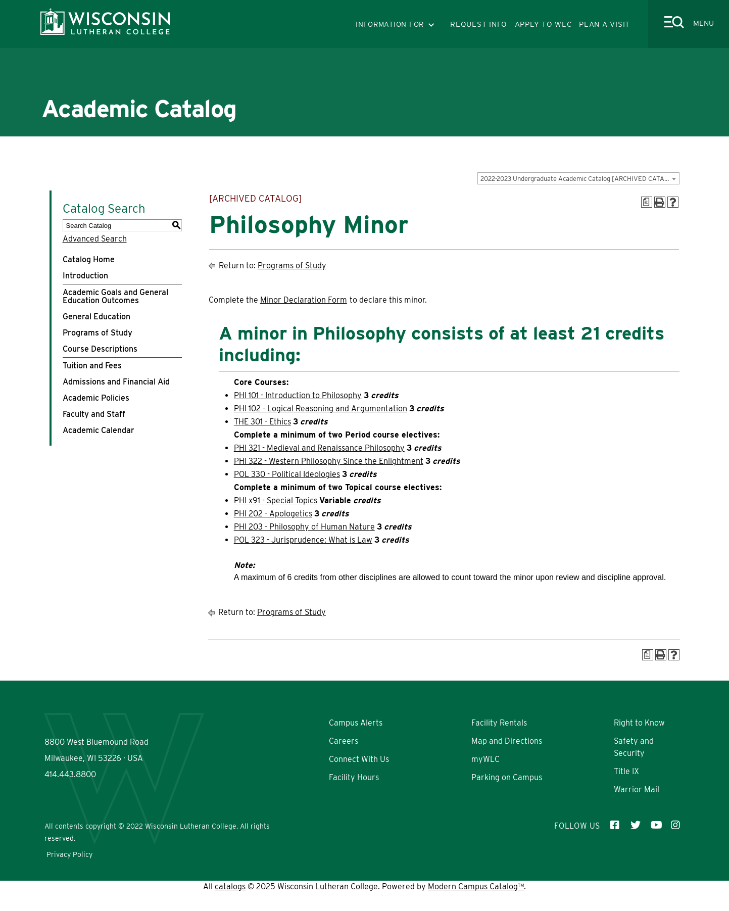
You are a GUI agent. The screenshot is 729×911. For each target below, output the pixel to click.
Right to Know (639, 723)
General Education (96, 316)
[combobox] (578, 178)
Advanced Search (95, 239)
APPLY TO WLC (543, 24)
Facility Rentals (499, 723)
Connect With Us (359, 759)
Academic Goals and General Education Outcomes (115, 296)
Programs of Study (97, 333)
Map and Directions (506, 741)
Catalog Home (89, 259)
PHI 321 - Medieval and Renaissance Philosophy (319, 448)
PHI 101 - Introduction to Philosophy (298, 395)
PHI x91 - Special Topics (275, 500)
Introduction (85, 275)
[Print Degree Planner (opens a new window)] (646, 202)
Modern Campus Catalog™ (476, 904)
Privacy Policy (69, 873)
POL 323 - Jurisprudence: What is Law (303, 540)
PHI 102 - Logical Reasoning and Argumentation (320, 408)
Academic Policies (96, 398)
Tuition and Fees (92, 365)
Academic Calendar (98, 430)
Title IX (626, 771)
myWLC (485, 759)
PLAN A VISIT (604, 24)
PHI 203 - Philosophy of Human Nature (304, 527)
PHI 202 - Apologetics (273, 513)
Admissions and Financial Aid (116, 382)
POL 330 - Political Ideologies (287, 474)
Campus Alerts (355, 723)
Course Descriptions (100, 349)
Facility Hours (354, 777)
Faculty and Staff (94, 414)
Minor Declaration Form (303, 300)
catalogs (230, 904)
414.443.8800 (70, 805)
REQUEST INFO (478, 24)
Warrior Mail (636, 789)
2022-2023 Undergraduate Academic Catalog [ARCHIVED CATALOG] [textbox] (579, 178)
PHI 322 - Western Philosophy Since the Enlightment (328, 461)
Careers (343, 741)
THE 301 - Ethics (262, 421)
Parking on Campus (506, 777)
